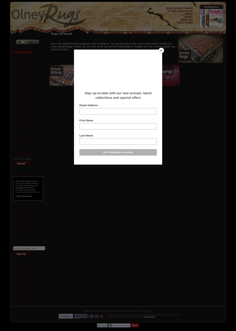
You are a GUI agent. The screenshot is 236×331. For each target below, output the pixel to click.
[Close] (161, 50)
